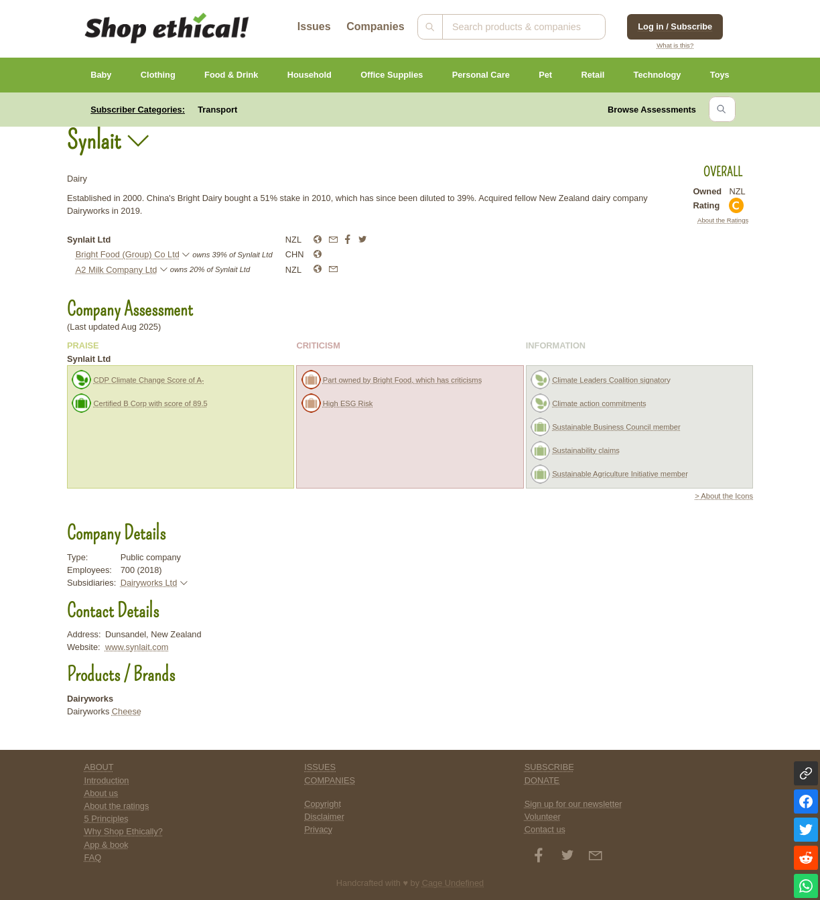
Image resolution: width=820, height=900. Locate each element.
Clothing (158, 75)
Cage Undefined (453, 883)
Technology (657, 75)
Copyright (322, 804)
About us (101, 793)
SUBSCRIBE (549, 767)
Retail (592, 75)
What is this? (675, 45)
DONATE (542, 780)
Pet (545, 75)
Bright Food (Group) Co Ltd (128, 254)
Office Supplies (391, 75)
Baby (100, 75)
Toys (720, 75)
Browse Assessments (652, 110)
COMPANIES (329, 780)
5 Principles (106, 819)
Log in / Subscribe (675, 26)
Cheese (126, 711)
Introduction (106, 780)
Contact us (545, 829)
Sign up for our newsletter (573, 804)
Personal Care (481, 75)
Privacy (318, 829)
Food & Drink (231, 75)
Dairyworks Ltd (149, 583)
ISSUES (320, 767)
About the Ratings (722, 220)
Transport (217, 110)
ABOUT (99, 767)
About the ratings (116, 806)
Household (309, 75)
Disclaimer (324, 817)
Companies (375, 26)
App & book (106, 845)
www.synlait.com (137, 647)
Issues (314, 26)
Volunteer (543, 817)
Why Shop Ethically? (123, 831)
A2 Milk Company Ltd (116, 270)
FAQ (93, 857)
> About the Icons (724, 496)
